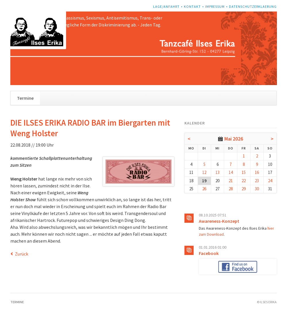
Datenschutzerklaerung (253, 6)
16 (257, 172)
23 (257, 180)
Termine (25, 98)
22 (244, 180)
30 (257, 188)
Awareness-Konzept (219, 221)
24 (270, 180)
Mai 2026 (233, 138)
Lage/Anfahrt (166, 6)
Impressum (215, 6)
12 (204, 172)
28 (231, 188)
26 (204, 188)
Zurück (21, 254)
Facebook (209, 253)
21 (231, 180)
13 (217, 172)
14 (231, 172)
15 (244, 172)
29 (244, 188)
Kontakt (192, 6)
